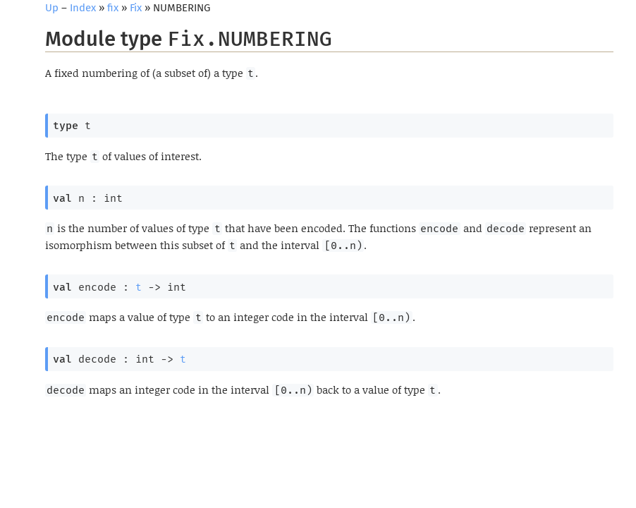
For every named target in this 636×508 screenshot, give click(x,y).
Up (52, 7)
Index (83, 7)
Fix (136, 7)
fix (112, 7)
